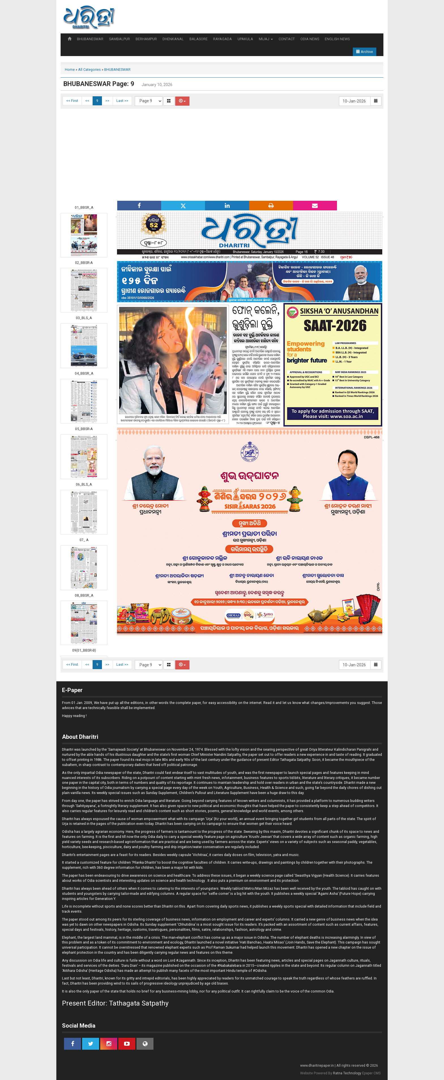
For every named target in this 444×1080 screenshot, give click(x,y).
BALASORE (198, 39)
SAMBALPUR (119, 39)
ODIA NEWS (309, 39)
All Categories (89, 69)
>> (107, 101)
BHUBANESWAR (90, 39)
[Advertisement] (222, 154)
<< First (72, 101)
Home (70, 69)
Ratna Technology (347, 1073)
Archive (364, 52)
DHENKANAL (173, 39)
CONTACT (287, 39)
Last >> (122, 101)
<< (87, 101)
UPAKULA (245, 39)
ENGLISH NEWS (337, 39)
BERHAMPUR (146, 39)
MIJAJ (266, 39)
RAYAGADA (222, 39)
